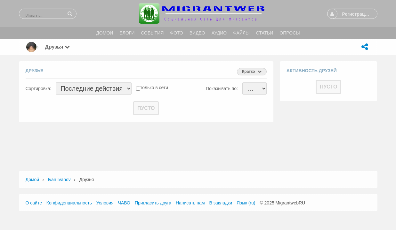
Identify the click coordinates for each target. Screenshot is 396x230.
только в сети (154, 87)
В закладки (220, 202)
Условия (105, 202)
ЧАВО (124, 202)
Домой (32, 179)
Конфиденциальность (69, 202)
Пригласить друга (153, 202)
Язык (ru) (246, 202)
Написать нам (190, 202)
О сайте (34, 202)
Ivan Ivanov (59, 179)
